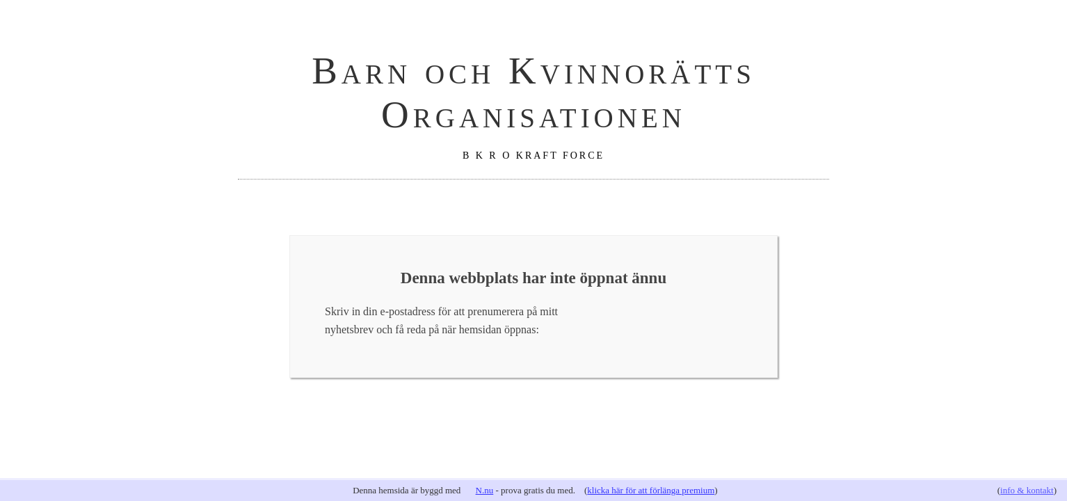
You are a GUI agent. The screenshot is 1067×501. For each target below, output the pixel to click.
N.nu (485, 490)
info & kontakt (1027, 490)
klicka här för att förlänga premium (650, 490)
